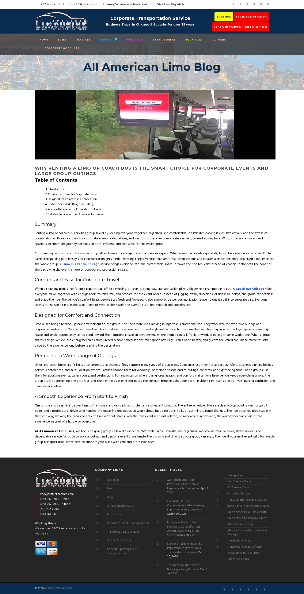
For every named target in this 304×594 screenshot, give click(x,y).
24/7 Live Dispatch (167, 4)
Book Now (224, 16)
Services (83, 40)
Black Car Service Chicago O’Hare (248, 506)
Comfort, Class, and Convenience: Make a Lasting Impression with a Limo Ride (185, 505)
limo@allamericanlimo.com (124, 4)
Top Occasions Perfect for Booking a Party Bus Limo (183, 567)
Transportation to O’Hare (123, 531)
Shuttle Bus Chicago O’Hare (244, 546)
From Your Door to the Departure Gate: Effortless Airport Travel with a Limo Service (183, 529)
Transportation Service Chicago (247, 499)
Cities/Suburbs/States (120, 506)
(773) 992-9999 (82, 4)
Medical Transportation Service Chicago (247, 532)
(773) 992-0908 (47, 509)
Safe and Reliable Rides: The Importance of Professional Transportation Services (184, 548)
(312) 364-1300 (46, 514)
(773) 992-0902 (49, 4)
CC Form (219, 40)
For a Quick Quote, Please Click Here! (240, 26)
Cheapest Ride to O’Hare (243, 553)
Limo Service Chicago (240, 481)
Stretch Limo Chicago (241, 524)
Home (44, 40)
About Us (113, 480)
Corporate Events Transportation (128, 523)
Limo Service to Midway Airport (247, 518)
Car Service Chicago (239, 487)
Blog (110, 497)
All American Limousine (58, 588)
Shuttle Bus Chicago (239, 540)
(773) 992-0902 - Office (52, 499)
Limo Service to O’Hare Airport (246, 512)
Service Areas (164, 40)
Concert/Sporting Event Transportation (122, 551)
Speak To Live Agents (251, 16)
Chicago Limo (235, 475)
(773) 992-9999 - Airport (53, 504)
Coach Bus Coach (238, 559)
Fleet (62, 40)
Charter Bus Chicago (119, 540)
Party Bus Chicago (238, 493)
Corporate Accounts (62, 48)
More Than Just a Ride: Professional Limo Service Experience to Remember (183, 484)
